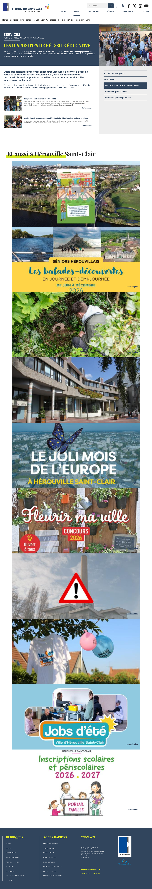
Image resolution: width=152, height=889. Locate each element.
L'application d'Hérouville (52, 876)
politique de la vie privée (15, 876)
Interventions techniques (52, 866)
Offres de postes (49, 871)
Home (5, 20)
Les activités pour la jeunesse (117, 97)
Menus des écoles (50, 857)
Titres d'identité (49, 848)
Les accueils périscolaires (115, 91)
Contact (9, 848)
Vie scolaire (109, 79)
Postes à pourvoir (12, 862)
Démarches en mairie (50, 843)
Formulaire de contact (91, 869)
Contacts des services (90, 874)
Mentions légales (12, 857)
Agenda (8, 843)
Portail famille (48, 853)
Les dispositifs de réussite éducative (122, 85)
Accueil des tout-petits (114, 73)
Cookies (9, 880)
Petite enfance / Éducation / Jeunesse (38, 20)
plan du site (10, 871)
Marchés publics (49, 862)
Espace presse (11, 853)
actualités (10, 866)
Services (14, 20)
